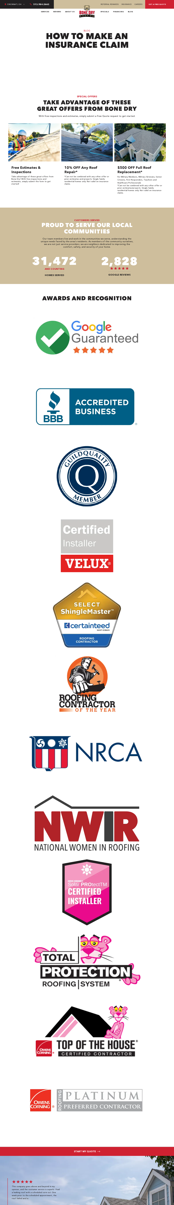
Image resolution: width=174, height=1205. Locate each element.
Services (45, 12)
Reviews (57, 12)
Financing (118, 12)
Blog (130, 12)
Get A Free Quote (157, 4)
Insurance (127, 4)
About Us (70, 12)
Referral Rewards (110, 4)
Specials (104, 12)
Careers (138, 4)
